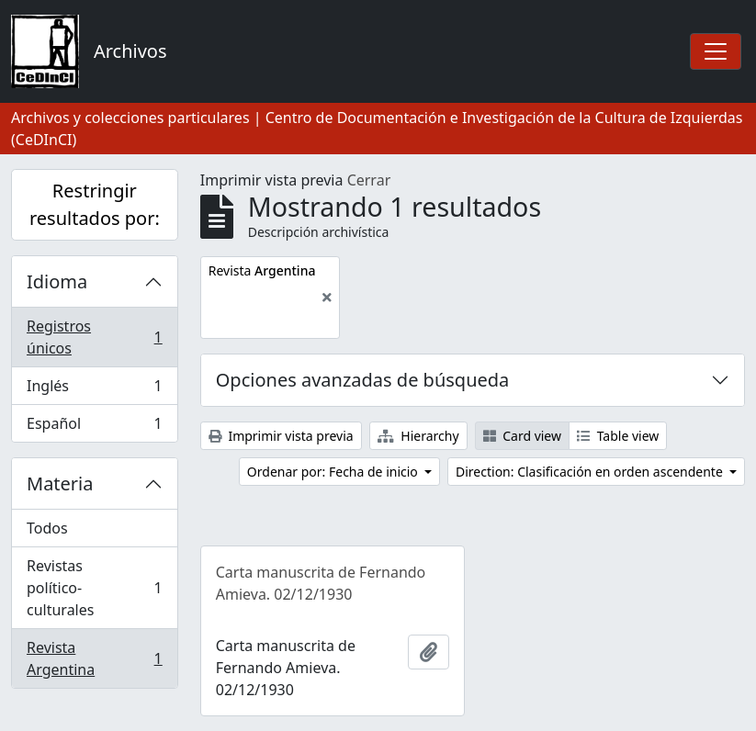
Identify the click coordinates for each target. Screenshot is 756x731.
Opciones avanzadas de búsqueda (363, 379)
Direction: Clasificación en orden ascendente (591, 471)
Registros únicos (94, 337)
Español (94, 427)
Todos (47, 528)
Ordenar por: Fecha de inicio (334, 471)
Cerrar (369, 180)
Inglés (94, 390)
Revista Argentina (94, 658)
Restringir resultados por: (94, 204)
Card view (522, 435)
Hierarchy (418, 435)
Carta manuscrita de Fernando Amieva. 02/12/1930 (321, 583)
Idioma (57, 281)
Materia (60, 483)
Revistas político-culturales (94, 588)
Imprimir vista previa (281, 435)
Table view (618, 435)
